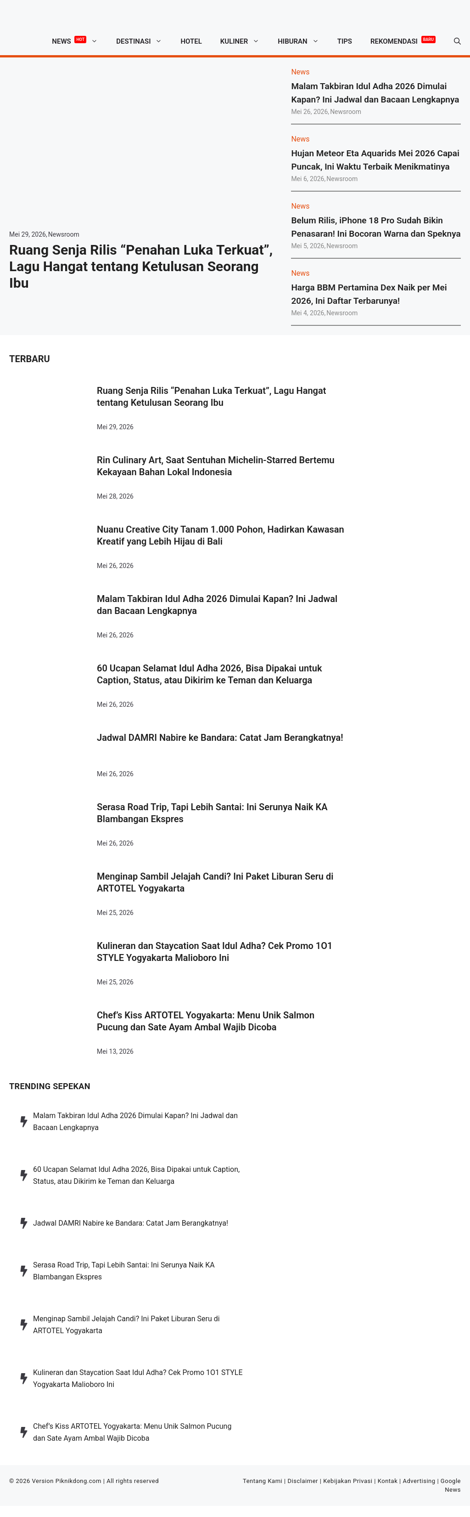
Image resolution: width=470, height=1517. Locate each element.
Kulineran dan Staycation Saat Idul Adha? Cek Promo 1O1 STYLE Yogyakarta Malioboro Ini (215, 951)
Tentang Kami (262, 1480)
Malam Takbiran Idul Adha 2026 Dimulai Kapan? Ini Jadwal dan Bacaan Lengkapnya (217, 604)
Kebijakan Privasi (347, 1480)
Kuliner (244, 41)
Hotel (190, 41)
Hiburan (303, 41)
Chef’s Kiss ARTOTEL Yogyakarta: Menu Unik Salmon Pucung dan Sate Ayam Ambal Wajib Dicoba (205, 1021)
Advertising (419, 1480)
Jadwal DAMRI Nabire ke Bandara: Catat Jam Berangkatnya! (220, 737)
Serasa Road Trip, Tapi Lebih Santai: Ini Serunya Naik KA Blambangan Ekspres (212, 812)
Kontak (388, 1480)
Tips (344, 41)
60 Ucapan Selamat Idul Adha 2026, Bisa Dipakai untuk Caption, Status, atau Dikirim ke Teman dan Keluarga (209, 674)
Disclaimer (302, 1480)
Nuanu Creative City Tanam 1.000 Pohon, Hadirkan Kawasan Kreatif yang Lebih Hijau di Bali (220, 535)
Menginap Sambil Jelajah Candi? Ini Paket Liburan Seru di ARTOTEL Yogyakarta (215, 882)
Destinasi (143, 41)
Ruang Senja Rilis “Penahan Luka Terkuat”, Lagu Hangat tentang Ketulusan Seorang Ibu (141, 266)
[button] (457, 41)
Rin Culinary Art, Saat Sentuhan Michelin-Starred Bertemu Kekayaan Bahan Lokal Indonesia (216, 466)
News (79, 41)
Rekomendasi (403, 39)
